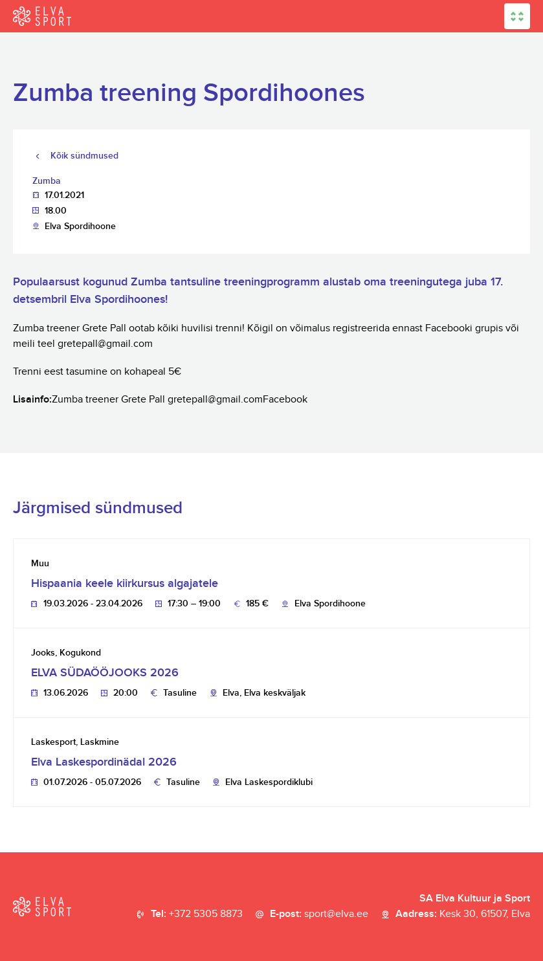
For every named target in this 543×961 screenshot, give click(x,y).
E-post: (319, 914)
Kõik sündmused (84, 155)
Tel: (197, 914)
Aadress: (462, 914)
